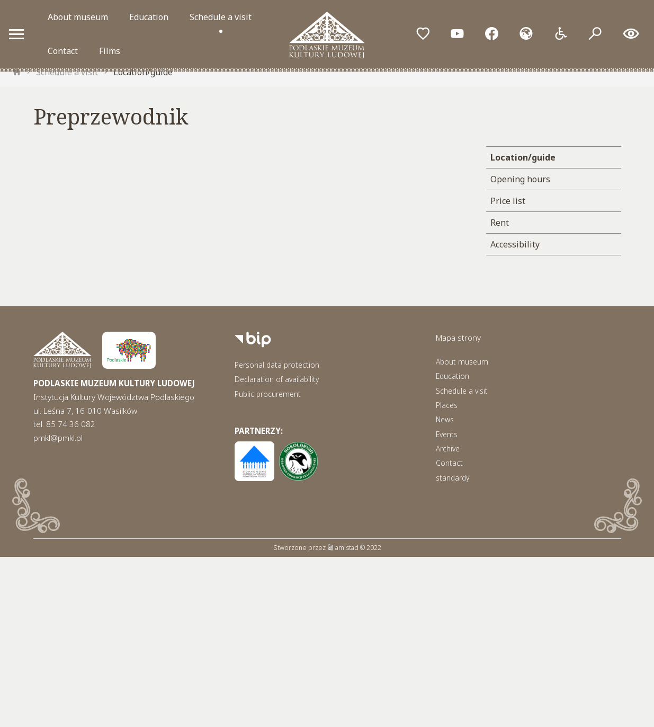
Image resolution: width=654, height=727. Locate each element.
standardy (452, 478)
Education (148, 17)
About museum (78, 17)
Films (109, 51)
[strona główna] (17, 72)
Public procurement (268, 394)
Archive (448, 449)
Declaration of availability (277, 379)
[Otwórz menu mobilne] (16, 34)
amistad (343, 547)
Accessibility (515, 244)
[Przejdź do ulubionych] (423, 34)
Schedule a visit (221, 17)
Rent (499, 222)
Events (447, 434)
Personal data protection (277, 365)
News (445, 419)
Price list (507, 201)
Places (447, 405)
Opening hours (520, 179)
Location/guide (143, 72)
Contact (63, 51)
